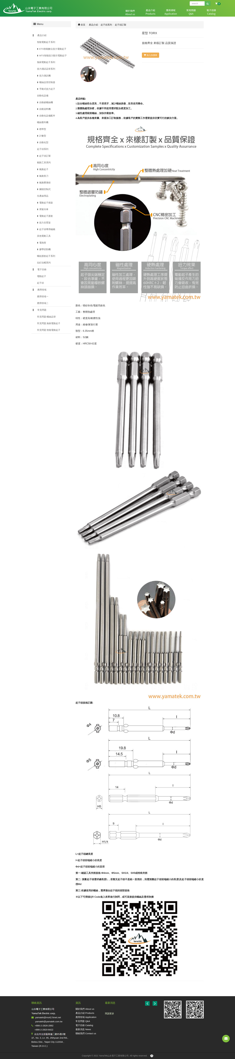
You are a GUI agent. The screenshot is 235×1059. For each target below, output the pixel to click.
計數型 (42, 135)
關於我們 (123, 12)
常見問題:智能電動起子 (48, 330)
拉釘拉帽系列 (44, 262)
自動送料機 (45, 109)
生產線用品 (42, 196)
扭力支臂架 (45, 222)
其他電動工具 (44, 236)
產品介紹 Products (85, 1013)
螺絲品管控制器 (47, 82)
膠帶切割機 (45, 249)
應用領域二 (42, 303)
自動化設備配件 (47, 115)
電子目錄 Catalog (84, 1025)
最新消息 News (83, 1029)
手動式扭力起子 (47, 89)
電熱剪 (42, 242)
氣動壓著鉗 (45, 182)
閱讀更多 (109, 1013)
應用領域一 (42, 296)
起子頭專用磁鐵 (47, 229)
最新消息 (203, 12)
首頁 (81, 24)
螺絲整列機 (42, 122)
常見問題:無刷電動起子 (48, 323)
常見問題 (171, 12)
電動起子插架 (46, 202)
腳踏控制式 (45, 189)
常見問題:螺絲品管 (46, 316)
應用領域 (155, 12)
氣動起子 (43, 169)
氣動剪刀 (43, 176)
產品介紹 (139, 12)
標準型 (42, 129)
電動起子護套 (46, 216)
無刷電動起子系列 (46, 62)
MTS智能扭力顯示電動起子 (53, 55)
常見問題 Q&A (83, 1021)
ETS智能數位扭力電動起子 (52, 49)
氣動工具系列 (44, 162)
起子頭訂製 (45, 156)
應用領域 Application (86, 1017)
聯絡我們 (219, 12)
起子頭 (40, 283)
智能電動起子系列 (46, 42)
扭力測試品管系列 (46, 69)
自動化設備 (42, 95)
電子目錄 (187, 12)
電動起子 (41, 276)
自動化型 (43, 142)
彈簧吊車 (43, 209)
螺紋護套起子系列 (46, 256)
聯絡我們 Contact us (86, 1033)
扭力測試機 (45, 75)
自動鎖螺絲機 (46, 102)
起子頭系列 (42, 149)
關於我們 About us (85, 1009)
